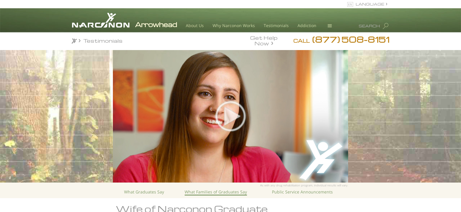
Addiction (307, 25)
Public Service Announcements (302, 192)
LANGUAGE (370, 3)
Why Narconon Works (234, 25)
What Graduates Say (144, 192)
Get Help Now (264, 40)
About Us (195, 25)
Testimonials (276, 25)
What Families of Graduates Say (216, 192)
